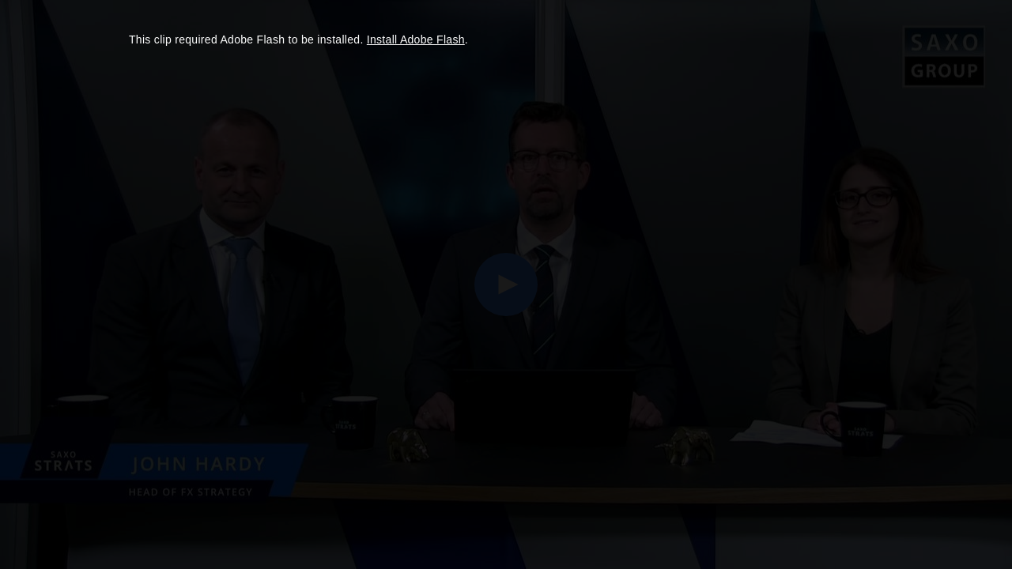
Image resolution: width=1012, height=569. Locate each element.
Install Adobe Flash (416, 39)
